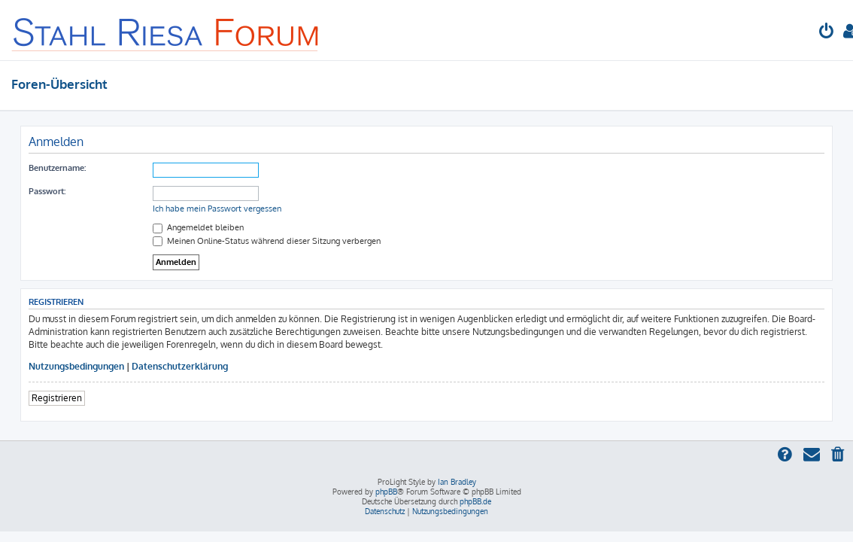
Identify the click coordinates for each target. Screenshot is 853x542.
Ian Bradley (457, 481)
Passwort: (47, 191)
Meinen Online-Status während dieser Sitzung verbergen (267, 241)
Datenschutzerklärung (180, 366)
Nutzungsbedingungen (76, 366)
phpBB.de (475, 501)
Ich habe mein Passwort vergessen (217, 208)
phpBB (386, 491)
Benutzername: (57, 168)
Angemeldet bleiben (198, 227)
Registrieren (57, 397)
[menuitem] (826, 33)
